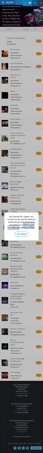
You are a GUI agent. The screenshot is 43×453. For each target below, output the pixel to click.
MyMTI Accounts (25, 3)
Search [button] (35, 3)
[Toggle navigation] (2, 2)
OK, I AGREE (21, 234)
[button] (29, 3)
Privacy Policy (28, 227)
